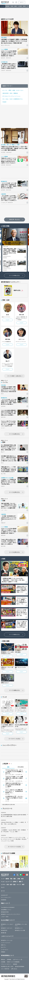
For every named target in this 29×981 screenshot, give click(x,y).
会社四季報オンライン (6, 909)
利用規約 (3, 952)
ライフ (2, 887)
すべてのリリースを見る (14, 846)
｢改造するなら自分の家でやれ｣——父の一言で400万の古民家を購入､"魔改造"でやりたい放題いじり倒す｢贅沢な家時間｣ (14, 148)
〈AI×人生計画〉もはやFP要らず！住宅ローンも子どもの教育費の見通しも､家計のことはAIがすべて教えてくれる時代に (8, 198)
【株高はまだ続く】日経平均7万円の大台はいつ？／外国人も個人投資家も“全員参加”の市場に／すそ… (22, 589)
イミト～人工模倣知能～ (21, 708)
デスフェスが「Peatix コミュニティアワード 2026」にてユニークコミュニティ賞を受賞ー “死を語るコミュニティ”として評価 (13, 839)
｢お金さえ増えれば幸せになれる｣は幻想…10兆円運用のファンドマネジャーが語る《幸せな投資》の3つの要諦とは (8, 542)
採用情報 (9, 959)
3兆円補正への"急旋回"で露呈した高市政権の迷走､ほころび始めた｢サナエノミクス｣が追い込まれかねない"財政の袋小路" (14, 41)
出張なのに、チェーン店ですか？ (7, 668)
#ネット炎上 (5, 99)
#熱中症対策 (5, 93)
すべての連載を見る (14, 690)
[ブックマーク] (27, 45)
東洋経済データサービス (6, 928)
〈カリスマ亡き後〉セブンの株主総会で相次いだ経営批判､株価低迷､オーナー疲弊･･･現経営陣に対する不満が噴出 (8, 185)
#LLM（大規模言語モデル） (16, 99)
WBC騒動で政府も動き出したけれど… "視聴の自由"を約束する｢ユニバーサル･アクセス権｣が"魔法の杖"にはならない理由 (9, 458)
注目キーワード (6, 86)
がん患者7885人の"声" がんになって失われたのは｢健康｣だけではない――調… (14, 798)
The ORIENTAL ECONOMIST (8, 907)
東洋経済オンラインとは (6, 940)
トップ (2, 6)
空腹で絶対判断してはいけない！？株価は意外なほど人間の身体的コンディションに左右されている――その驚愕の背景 (8, 506)
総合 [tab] (8, 767)
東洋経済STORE (5, 912)
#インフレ (4, 90)
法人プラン (3, 947)
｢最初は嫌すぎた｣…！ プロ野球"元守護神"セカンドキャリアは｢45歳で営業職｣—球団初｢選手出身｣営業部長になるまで (8, 469)
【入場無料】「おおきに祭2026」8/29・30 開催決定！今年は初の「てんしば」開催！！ (13, 830)
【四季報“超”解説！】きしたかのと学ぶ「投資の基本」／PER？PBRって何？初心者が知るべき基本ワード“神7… (13, 580)
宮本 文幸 (21, 314)
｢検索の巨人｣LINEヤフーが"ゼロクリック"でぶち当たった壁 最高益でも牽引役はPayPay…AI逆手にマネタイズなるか (9, 161)
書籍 (20, 881)
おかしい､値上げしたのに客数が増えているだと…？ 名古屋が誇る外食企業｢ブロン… (14, 791)
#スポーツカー (19, 90)
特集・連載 (14, 6)
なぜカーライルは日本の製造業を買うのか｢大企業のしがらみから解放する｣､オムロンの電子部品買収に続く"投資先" (8, 53)
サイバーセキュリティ (6, 897)
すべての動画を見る (14, 634)
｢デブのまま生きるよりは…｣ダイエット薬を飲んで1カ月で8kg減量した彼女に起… (14, 771)
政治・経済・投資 (11, 884)
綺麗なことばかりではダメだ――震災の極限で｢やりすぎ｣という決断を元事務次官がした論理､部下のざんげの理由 (9, 263)
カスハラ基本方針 (5, 968)
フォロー (7, 319)
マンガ (2, 881)
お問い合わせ (14, 968)
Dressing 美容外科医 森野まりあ (21, 725)
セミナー (8, 881)
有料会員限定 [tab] (21, 767)
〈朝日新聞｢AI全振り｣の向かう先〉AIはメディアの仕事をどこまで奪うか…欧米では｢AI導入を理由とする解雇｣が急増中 (8, 66)
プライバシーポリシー (6, 964)
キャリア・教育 (20, 884)
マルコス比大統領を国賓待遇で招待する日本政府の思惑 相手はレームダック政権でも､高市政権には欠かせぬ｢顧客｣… (8, 413)
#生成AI (4, 102)
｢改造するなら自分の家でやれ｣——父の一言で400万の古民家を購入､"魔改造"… (14, 785)
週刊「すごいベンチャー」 (20, 668)
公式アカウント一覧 (17, 959)
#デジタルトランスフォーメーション (11, 96)
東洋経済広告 (4, 930)
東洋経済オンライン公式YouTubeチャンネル (7, 652)
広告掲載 (3, 961)
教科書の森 (3, 932)
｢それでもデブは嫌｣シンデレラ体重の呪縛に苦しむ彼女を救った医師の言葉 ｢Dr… (14, 778)
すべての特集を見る (14, 275)
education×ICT (4, 895)
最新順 (7, 6)
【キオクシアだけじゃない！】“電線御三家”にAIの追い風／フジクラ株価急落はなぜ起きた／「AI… (22, 601)
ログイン (22, 2)
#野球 (10, 90)
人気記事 (5, 763)
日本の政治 (17, 652)
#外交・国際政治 (14, 93)
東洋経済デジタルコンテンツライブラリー (10, 914)
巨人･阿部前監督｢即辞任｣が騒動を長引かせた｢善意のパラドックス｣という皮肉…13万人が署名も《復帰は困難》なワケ (8, 447)
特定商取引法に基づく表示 (7, 966)
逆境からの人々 (5, 682)
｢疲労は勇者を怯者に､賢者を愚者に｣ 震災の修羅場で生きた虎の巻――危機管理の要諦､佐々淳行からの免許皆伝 (9, 251)
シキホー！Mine (4, 916)
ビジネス (3, 884)
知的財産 (15, 964)
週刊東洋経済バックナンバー (10, 282)
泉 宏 (7, 314)
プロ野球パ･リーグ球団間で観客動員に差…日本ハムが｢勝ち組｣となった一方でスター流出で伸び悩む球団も (8, 482)
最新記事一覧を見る (14, 219)
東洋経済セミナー (19, 928)
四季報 (14, 881)
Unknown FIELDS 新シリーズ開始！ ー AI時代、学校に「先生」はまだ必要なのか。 (13, 823)
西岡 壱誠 (7, 339)
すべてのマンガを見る (14, 738)
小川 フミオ (21, 339)
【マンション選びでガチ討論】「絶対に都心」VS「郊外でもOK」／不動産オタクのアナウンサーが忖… (22, 624)
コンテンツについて (5, 942)
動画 (24, 6)
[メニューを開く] (27, 2)
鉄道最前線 (3, 899)
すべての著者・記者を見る (14, 376)
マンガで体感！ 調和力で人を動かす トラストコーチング (7, 726)
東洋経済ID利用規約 (19, 966)
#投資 (13, 90)
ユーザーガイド (4, 949)
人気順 (20, 6)
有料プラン (3, 945)
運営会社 (3, 959)
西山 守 (7, 361)
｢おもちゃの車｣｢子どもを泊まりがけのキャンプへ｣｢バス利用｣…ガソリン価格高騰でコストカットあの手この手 (8, 423)
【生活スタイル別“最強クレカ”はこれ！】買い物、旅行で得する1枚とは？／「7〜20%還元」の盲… (22, 612)
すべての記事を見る (14, 434)
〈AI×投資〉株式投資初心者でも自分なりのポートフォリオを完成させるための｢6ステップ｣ (8, 517)
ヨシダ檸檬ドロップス (6, 708)
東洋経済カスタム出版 (20, 930)
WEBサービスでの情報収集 (13, 961)
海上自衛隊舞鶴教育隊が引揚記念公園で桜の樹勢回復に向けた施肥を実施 (13, 815)
